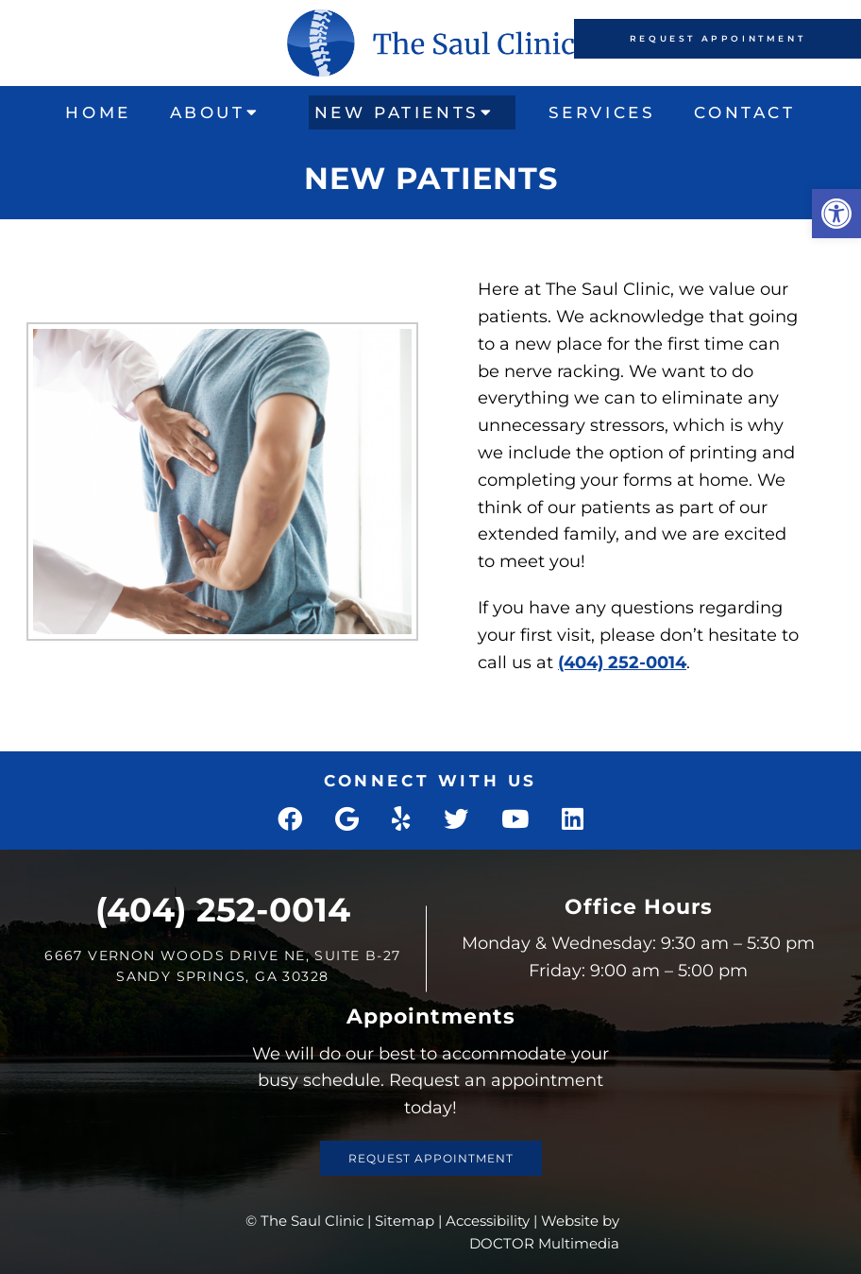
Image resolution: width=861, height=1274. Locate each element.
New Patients (397, 112)
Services (602, 112)
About (207, 112)
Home (97, 112)
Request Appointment (717, 38)
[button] (836, 213)
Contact (744, 112)
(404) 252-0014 (622, 662)
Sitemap (404, 1221)
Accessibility (488, 1221)
